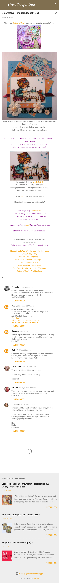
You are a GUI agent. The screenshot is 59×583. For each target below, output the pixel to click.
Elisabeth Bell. (38, 182)
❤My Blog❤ (16, 318)
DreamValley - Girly (29, 254)
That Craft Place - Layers (29, 262)
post (23, 196)
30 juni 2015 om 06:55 (27, 287)
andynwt (36, 578)
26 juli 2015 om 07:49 (28, 404)
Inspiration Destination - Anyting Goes (29, 260)
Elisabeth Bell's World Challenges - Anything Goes (29, 251)
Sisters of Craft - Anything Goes (29, 271)
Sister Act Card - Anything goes (30, 257)
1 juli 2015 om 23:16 (25, 350)
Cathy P (14, 350)
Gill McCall (16, 388)
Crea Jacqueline (21, 4)
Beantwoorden (18, 301)
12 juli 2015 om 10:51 (28, 388)
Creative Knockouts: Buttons (29, 265)
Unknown (15, 331)
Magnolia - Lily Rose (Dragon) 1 (17, 542)
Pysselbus (15, 404)
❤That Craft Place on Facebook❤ (24, 322)
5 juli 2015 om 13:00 (29, 367)
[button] (55, 13)
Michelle (15, 287)
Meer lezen (51, 507)
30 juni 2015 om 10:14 (28, 306)
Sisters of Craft (19, 23)
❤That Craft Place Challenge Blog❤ (25, 320)
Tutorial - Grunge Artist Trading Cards (21, 514)
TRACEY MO (16, 367)
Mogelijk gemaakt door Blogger (29, 574)
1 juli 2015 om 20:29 (27, 331)
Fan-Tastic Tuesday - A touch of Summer (29, 268)
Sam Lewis (16, 306)
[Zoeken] (55, 5)
